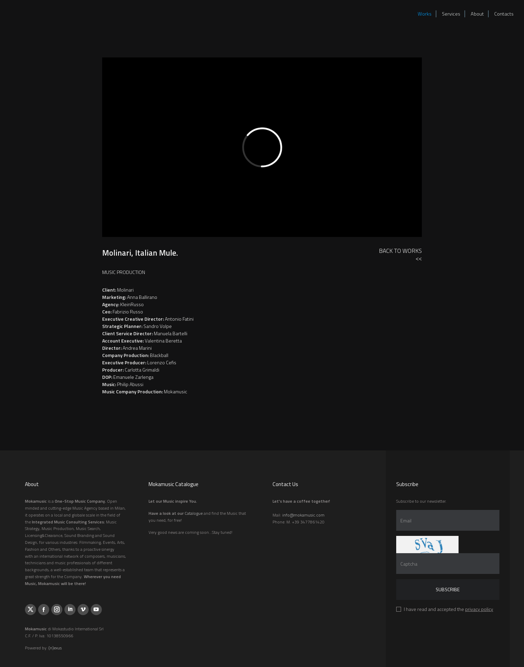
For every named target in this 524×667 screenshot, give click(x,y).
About (477, 13)
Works (425, 13)
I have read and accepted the (448, 609)
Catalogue (194, 513)
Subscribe (448, 589)
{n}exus (55, 648)
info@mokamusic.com (303, 515)
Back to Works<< (400, 254)
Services (451, 13)
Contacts (504, 13)
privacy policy (479, 609)
